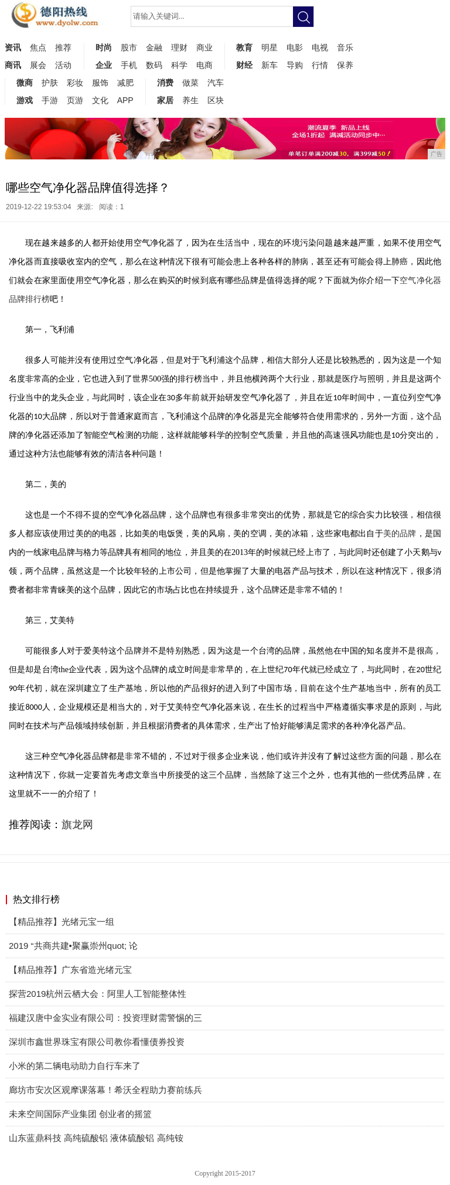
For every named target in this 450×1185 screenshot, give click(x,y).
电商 (204, 65)
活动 (63, 65)
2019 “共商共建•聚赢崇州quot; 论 (73, 946)
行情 (320, 65)
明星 (269, 47)
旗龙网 (77, 824)
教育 (244, 47)
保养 (345, 65)
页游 (75, 100)
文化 (100, 100)
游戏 (24, 100)
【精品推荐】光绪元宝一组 (61, 922)
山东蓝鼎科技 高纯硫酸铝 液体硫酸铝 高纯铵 (96, 1138)
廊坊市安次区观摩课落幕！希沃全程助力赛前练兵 (105, 1090)
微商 (24, 82)
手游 (50, 100)
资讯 (13, 47)
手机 (129, 65)
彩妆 (75, 82)
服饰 (100, 82)
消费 (165, 82)
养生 (190, 100)
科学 (179, 65)
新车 (269, 65)
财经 (244, 65)
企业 (104, 65)
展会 (38, 65)
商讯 (13, 65)
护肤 (50, 82)
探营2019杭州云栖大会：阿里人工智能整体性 (97, 994)
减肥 (125, 82)
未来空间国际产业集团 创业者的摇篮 (80, 1114)
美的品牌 (400, 533)
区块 (215, 100)
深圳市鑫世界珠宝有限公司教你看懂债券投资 (97, 1042)
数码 (154, 65)
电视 (320, 47)
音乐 (345, 47)
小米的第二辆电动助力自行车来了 (75, 1066)
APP (125, 100)
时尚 (104, 47)
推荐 (63, 47)
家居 (165, 100)
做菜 (190, 82)
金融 (154, 47)
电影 (295, 47)
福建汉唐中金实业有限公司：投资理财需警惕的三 (105, 1018)
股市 (129, 47)
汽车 (215, 82)
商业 (204, 47)
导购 (295, 65)
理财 (179, 47)
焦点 (38, 47)
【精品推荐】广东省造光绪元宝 (70, 970)
